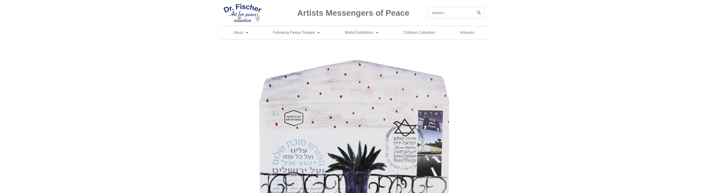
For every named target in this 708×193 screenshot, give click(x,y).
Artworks (467, 33)
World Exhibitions (361, 32)
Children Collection (419, 33)
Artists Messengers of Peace (353, 12)
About (241, 32)
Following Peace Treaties (296, 32)
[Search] (479, 13)
